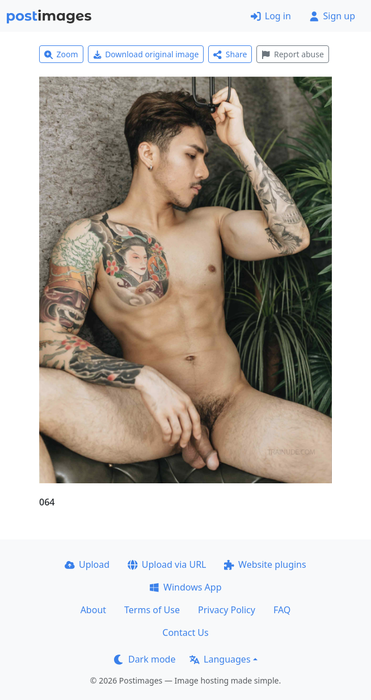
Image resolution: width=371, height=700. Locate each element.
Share (230, 54)
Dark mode (144, 659)
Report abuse (292, 54)
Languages (219, 659)
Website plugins (265, 564)
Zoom (61, 54)
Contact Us (185, 632)
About (93, 610)
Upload (87, 564)
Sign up (332, 16)
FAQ (281, 610)
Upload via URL (167, 564)
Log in (271, 16)
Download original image (146, 54)
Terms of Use (152, 610)
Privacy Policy (226, 610)
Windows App (185, 587)
